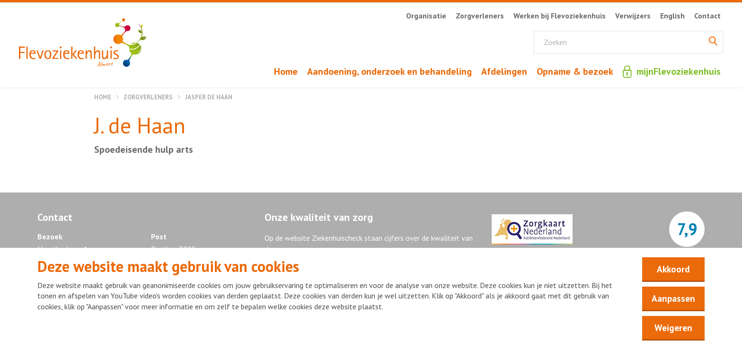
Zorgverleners (148, 97)
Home (102, 97)
